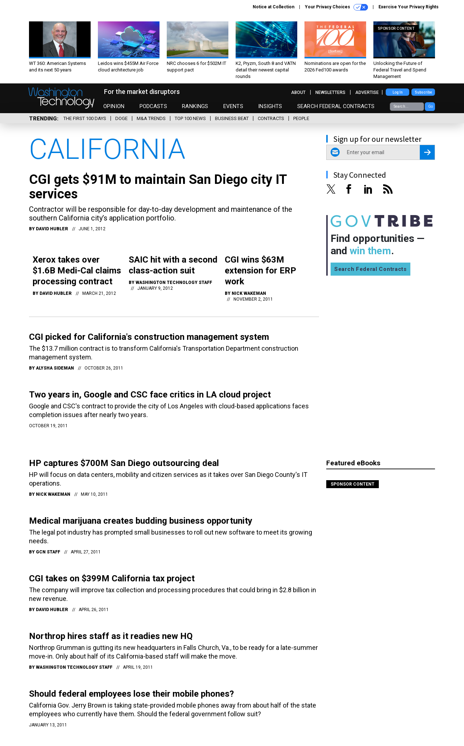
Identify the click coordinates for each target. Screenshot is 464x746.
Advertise (367, 92)
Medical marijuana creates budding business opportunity (140, 521)
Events (233, 106)
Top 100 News (190, 118)
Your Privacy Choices (336, 7)
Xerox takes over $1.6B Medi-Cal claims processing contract (77, 271)
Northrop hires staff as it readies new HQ (110, 636)
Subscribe (423, 92)
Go (430, 106)
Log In (398, 92)
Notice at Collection (273, 6)
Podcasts (153, 106)
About (298, 92)
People (301, 118)
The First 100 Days (84, 118)
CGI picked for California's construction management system (149, 337)
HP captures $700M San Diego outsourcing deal (124, 463)
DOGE (121, 118)
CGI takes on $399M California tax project (112, 578)
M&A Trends (151, 118)
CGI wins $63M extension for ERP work (260, 271)
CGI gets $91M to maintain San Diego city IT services (158, 187)
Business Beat (232, 118)
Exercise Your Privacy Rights (408, 6)
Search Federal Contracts (336, 106)
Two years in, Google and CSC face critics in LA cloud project (150, 395)
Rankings (195, 106)
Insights (270, 106)
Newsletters (330, 92)
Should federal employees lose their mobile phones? (131, 694)
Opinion (113, 106)
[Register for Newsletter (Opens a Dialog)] (427, 152)
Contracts (271, 118)
